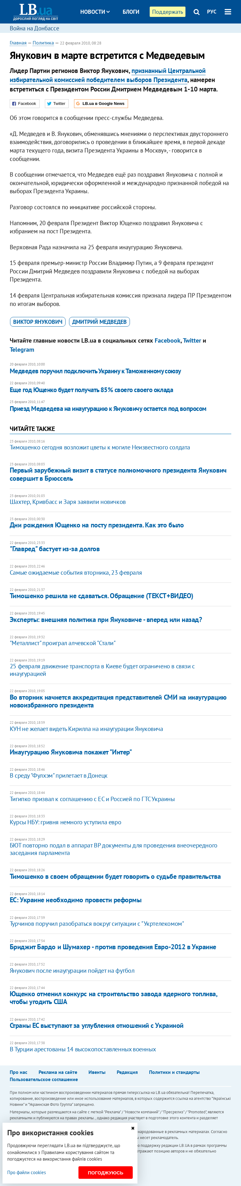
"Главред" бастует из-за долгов (55, 548)
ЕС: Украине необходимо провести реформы (76, 899)
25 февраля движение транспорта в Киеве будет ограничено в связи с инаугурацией (102, 670)
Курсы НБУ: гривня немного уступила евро (65, 822)
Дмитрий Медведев (99, 321)
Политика (43, 42)
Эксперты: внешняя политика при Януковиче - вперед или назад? (106, 619)
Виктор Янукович (37, 321)
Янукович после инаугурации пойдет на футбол (72, 970)
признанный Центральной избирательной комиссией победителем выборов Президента (108, 75)
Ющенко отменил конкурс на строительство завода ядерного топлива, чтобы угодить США (113, 997)
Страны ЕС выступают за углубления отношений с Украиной (97, 1025)
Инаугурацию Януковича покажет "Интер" (71, 752)
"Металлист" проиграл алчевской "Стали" (63, 643)
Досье (126, 35)
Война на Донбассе (34, 28)
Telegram (22, 349)
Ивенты (96, 1072)
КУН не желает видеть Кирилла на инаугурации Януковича (86, 729)
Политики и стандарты (174, 1072)
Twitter (192, 340)
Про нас (18, 1072)
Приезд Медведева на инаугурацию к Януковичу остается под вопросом (108, 408)
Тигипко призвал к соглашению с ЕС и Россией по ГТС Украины (92, 799)
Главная (18, 42)
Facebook (167, 340)
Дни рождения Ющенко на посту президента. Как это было (97, 524)
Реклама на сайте (58, 1072)
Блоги (131, 11)
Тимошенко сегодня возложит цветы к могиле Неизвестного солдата (100, 447)
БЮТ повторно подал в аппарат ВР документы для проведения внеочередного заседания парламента (113, 849)
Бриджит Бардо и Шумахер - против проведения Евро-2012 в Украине (113, 946)
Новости (95, 11)
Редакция (127, 1072)
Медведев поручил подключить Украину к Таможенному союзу (95, 371)
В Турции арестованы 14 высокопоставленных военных (83, 1049)
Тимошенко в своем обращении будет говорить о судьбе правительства (115, 876)
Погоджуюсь (105, 1172)
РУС (212, 11)
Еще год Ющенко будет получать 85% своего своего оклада (91, 390)
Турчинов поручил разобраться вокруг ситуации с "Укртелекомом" (97, 923)
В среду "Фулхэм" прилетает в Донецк (59, 775)
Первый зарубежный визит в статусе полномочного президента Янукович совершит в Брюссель (118, 474)
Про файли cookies (26, 1172)
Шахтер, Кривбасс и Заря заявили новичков (68, 502)
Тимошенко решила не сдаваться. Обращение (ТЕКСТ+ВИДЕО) (101, 595)
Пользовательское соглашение (44, 1079)
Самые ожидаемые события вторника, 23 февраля (76, 572)
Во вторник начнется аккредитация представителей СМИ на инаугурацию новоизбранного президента (118, 701)
